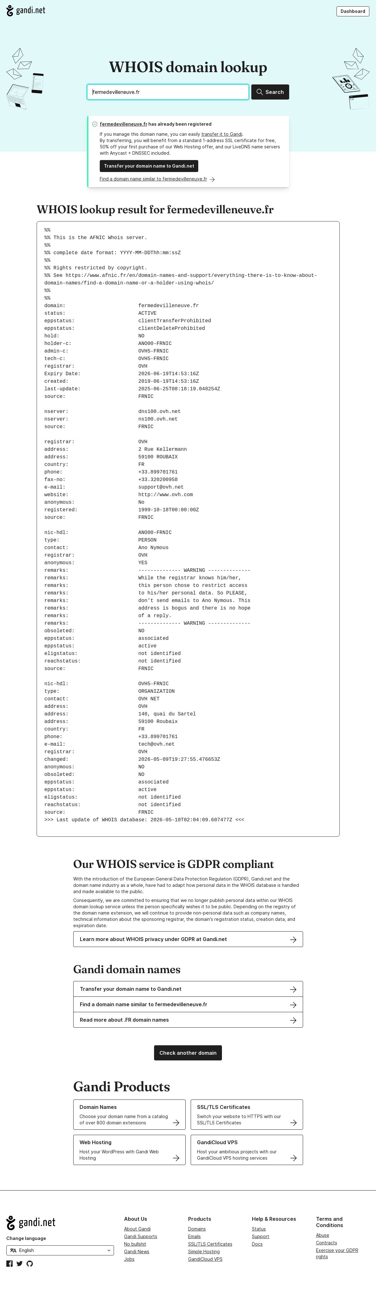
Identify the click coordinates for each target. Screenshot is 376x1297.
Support (260, 1236)
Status (259, 1228)
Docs (257, 1244)
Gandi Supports (140, 1236)
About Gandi (137, 1228)
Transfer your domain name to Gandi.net (149, 166)
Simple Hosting (204, 1251)
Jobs (129, 1259)
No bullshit (135, 1244)
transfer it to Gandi (221, 134)
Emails (194, 1236)
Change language (26, 1238)
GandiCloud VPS (205, 1259)
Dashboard (353, 11)
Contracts (326, 1242)
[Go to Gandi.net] (25, 10)
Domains (197, 1228)
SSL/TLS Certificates (210, 1244)
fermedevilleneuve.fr (123, 124)
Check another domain (188, 1053)
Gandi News (136, 1251)
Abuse (322, 1235)
